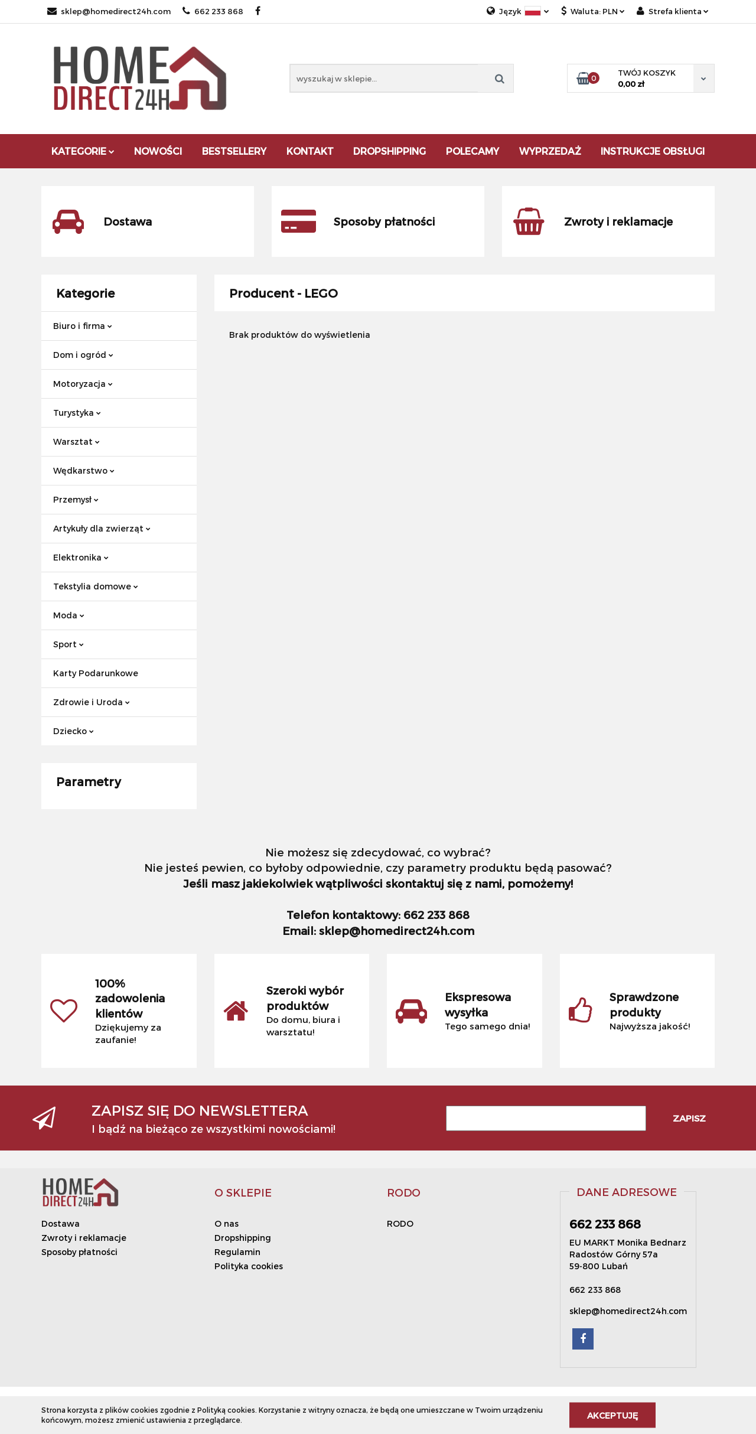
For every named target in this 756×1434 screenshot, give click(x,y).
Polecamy (472, 151)
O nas (226, 1223)
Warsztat (76, 441)
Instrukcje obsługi (653, 151)
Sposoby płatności (79, 1252)
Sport (68, 644)
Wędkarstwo (84, 470)
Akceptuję (612, 1415)
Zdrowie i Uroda (91, 702)
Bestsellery (234, 151)
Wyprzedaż (550, 151)
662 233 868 (213, 11)
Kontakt (310, 151)
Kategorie (83, 151)
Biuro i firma (82, 326)
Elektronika (81, 557)
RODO (400, 1223)
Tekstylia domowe (95, 586)
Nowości (158, 151)
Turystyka (77, 413)
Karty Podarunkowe (95, 673)
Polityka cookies (248, 1266)
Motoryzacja (83, 384)
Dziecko (73, 731)
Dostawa (60, 1223)
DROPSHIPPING (389, 151)
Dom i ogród (83, 355)
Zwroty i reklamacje (83, 1238)
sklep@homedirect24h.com (109, 11)
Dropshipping (242, 1238)
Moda (68, 615)
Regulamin (237, 1252)
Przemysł (76, 499)
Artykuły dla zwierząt (102, 528)
